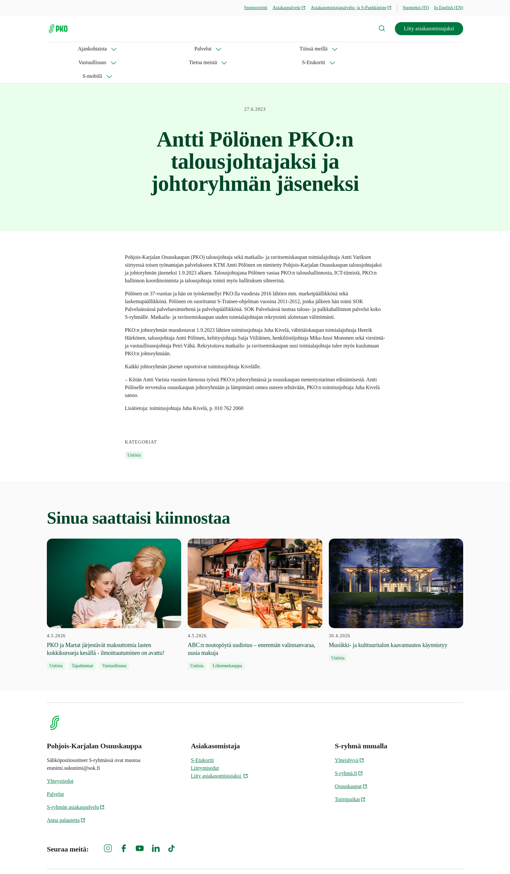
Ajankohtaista (61, 48)
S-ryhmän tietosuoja (392, 857)
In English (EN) (448, 7)
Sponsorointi (255, 7)
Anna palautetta (66, 793)
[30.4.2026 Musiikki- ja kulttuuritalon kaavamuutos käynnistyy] (396, 573)
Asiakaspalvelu (289, 7)
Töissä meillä (146, 48)
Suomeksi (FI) (416, 7)
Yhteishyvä (349, 733)
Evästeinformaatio (443, 857)
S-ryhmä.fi (349, 746)
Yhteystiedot (60, 753)
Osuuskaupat (351, 759)
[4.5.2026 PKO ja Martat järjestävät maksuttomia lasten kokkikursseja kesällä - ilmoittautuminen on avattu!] (114, 577)
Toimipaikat (350, 772)
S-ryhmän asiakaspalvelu (76, 779)
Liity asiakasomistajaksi (429, 28)
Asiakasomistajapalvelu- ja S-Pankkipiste (351, 7)
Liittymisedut (205, 740)
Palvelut (103, 48)
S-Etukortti (285, 48)
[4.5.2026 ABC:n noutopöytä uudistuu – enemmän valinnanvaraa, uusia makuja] (255, 577)
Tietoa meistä (240, 48)
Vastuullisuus (193, 48)
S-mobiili (326, 48)
